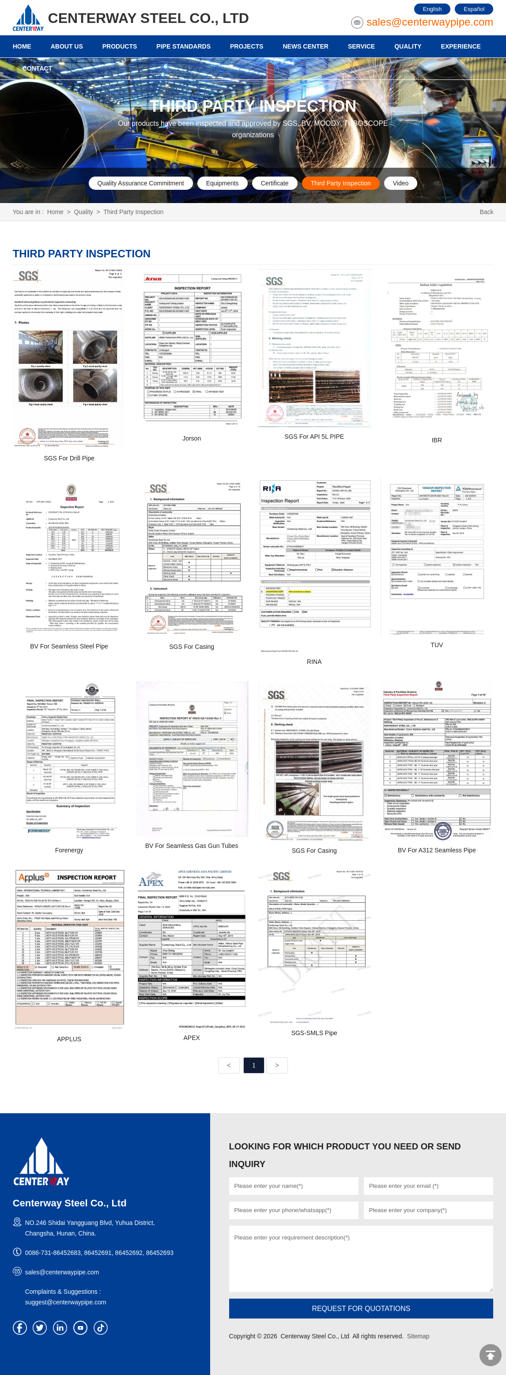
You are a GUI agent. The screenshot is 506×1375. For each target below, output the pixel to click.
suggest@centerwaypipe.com (65, 1302)
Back (486, 211)
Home (55, 211)
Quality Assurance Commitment (141, 183)
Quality (84, 211)
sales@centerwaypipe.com (429, 22)
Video (401, 183)
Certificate (275, 183)
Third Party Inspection (341, 183)
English (432, 9)
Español (474, 9)
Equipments (222, 183)
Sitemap (418, 1336)
